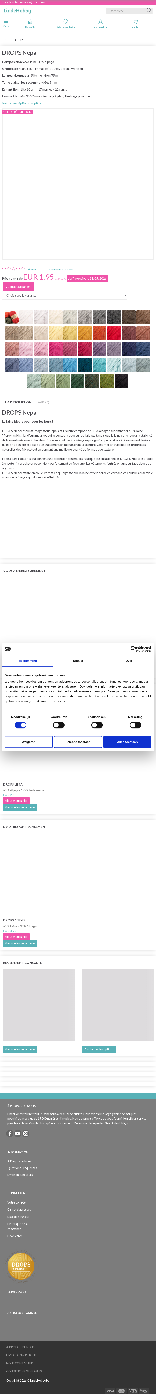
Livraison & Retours (20, 1174)
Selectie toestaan (78, 742)
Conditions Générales (24, 1371)
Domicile (30, 24)
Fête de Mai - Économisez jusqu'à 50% (24, 2)
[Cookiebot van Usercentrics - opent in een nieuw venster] (133, 649)
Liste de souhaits (65, 24)
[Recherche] (149, 11)
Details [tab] (78, 660)
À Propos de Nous (19, 1161)
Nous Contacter (19, 1363)
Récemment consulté (22, 962)
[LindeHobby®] (17, 10)
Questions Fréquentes (22, 1168)
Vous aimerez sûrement (24, 570)
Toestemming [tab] (27, 660)
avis (32, 269)
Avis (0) (43, 402)
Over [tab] (128, 660)
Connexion (100, 24)
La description (18, 402)
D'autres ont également (25, 826)
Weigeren (28, 742)
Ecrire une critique (60, 269)
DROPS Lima (13, 784)
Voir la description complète (21, 103)
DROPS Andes (14, 920)
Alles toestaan (127, 742)
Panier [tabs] (135, 24)
